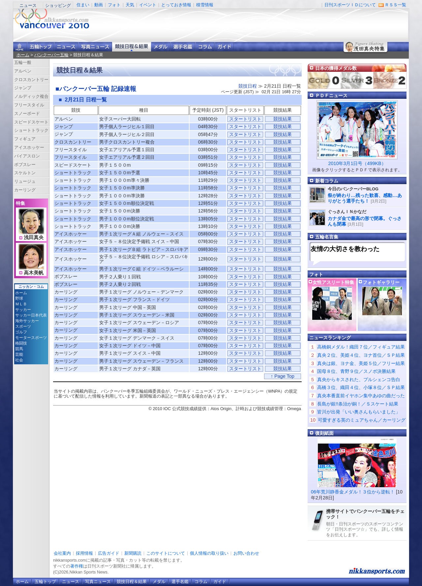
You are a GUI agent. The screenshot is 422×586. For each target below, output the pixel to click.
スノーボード (27, 113)
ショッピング (58, 5)
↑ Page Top (282, 376)
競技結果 (282, 119)
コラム (205, 46)
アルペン (22, 71)
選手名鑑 (182, 46)
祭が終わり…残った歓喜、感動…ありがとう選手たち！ (365, 198)
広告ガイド (108, 553)
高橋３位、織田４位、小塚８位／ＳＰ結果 (361, 387)
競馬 (19, 349)
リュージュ (25, 181)
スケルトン (25, 172)
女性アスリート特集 (333, 282)
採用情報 (84, 553)
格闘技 (21, 343)
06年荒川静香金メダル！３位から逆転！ (353, 491)
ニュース (28, 5)
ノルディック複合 (31, 96)
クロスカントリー (31, 79)
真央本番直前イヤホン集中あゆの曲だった (361, 395)
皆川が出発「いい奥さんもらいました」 (358, 411)
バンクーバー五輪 (51, 54)
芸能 (19, 354)
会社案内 (62, 553)
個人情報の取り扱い (209, 553)
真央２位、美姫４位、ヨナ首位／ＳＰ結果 (361, 355)
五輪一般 (22, 62)
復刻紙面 (324, 433)
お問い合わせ (246, 553)
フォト (114, 4)
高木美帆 (34, 272)
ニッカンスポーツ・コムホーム (20, 46)
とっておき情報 (176, 4)
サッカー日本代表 (31, 315)
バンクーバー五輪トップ (40, 46)
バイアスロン (27, 155)
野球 (19, 298)
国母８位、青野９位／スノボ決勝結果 (356, 371)
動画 (98, 4)
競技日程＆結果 (131, 46)
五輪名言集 (326, 236)
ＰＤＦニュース (331, 95)
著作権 (76, 566)
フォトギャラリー (381, 282)
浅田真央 (34, 237)
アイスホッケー (29, 147)
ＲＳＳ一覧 (395, 4)
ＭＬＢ (21, 304)
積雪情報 (204, 4)
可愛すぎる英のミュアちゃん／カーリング (362, 420)
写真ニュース (95, 46)
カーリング (25, 189)
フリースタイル (29, 104)
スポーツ (23, 326)
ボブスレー (25, 164)
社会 (19, 360)
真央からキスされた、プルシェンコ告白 (358, 379)
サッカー (23, 309)
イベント (147, 4)
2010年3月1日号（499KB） (357, 163)
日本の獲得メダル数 (336, 68)
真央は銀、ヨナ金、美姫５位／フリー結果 (361, 363)
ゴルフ (21, 332)
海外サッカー (27, 321)
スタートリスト (245, 119)
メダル (160, 46)
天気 (130, 4)
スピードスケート (31, 122)
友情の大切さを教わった (345, 248)
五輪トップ (45, 581)
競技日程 (247, 86)
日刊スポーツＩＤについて (350, 4)
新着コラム (326, 180)
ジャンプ (22, 87)
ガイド (224, 46)
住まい (82, 4)
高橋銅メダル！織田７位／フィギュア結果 (361, 346)
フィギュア (25, 138)
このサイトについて (165, 553)
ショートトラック (31, 130)
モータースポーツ (31, 337)
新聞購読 (132, 553)
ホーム (22, 54)
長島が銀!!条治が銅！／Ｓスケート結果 (357, 403)
